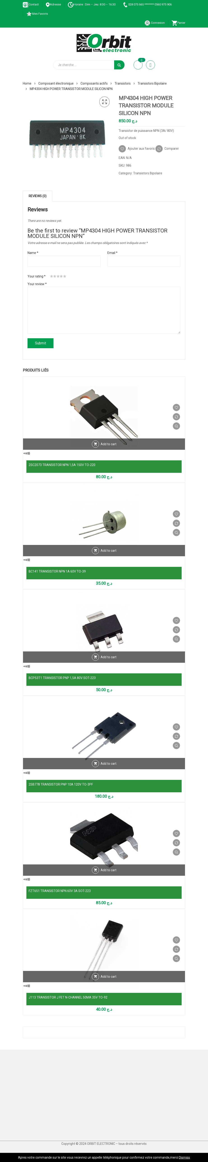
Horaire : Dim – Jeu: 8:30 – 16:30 (92, 4)
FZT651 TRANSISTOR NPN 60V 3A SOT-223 (60, 891)
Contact (31, 4)
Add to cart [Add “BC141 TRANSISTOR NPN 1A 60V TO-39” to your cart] (108, 550)
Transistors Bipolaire (152, 83)
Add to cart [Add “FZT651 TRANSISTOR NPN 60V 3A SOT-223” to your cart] (108, 870)
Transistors (123, 83)
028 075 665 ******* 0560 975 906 (147, 4)
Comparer (171, 148)
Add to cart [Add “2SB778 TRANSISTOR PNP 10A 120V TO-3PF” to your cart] (108, 763)
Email (112, 253)
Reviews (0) (37, 196)
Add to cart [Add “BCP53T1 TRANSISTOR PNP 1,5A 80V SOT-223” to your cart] (108, 657)
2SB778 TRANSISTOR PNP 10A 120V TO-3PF (61, 784)
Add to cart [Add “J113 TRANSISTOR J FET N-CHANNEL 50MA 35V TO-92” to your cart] (108, 976)
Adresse (53, 4)
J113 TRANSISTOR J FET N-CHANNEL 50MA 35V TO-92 (68, 997)
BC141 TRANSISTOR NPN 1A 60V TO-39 (57, 571)
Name (33, 253)
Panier (178, 22)
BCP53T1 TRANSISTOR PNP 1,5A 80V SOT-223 (62, 678)
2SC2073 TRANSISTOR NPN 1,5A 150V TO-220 (62, 465)
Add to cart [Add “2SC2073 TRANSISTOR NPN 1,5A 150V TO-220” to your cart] (108, 444)
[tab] (37, 196)
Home (27, 83)
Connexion (154, 22)
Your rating (37, 276)
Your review (37, 284)
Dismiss (184, 1157)
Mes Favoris (37, 13)
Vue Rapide (176, 426)
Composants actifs (94, 83)
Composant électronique (56, 83)
